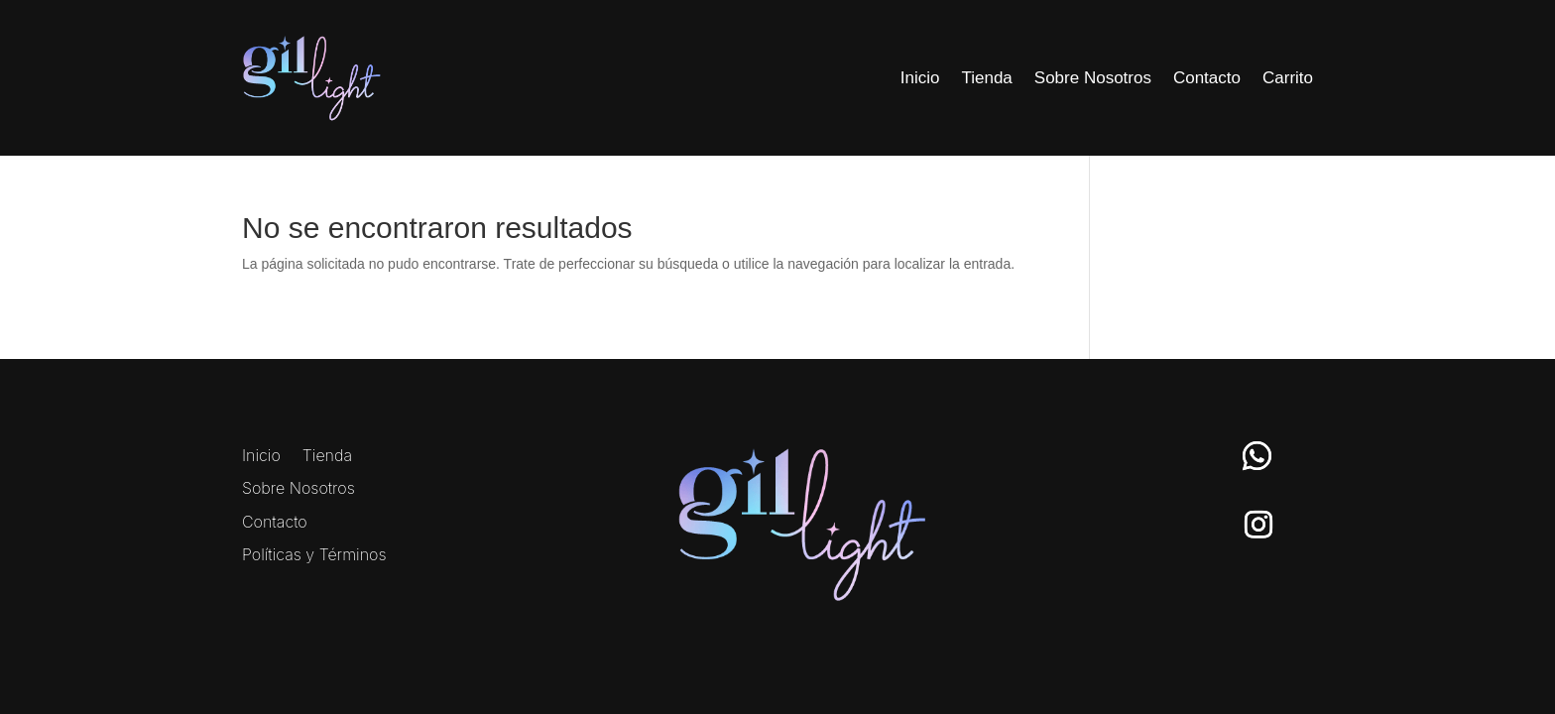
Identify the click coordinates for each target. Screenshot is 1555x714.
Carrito (1287, 77)
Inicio (920, 77)
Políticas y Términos (314, 555)
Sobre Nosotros (1092, 77)
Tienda (986, 77)
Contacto (1207, 77)
